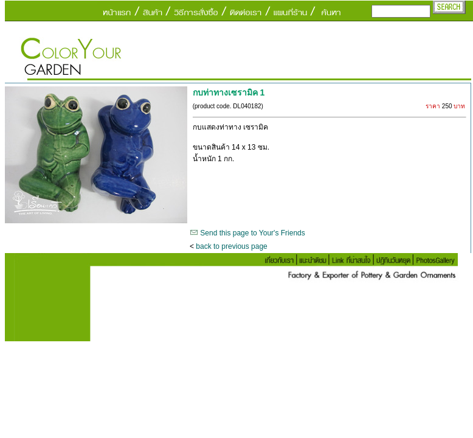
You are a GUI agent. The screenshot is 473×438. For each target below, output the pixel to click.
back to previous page (231, 246)
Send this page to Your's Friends (252, 233)
